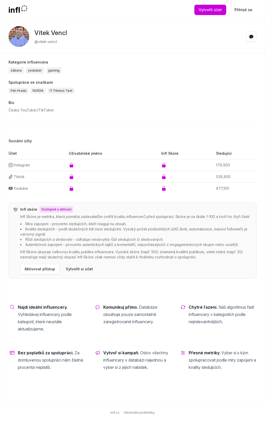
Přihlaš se (243, 10)
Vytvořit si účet (79, 269)
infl (14, 10)
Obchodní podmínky (139, 412)
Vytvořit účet (210, 10)
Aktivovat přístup (40, 269)
